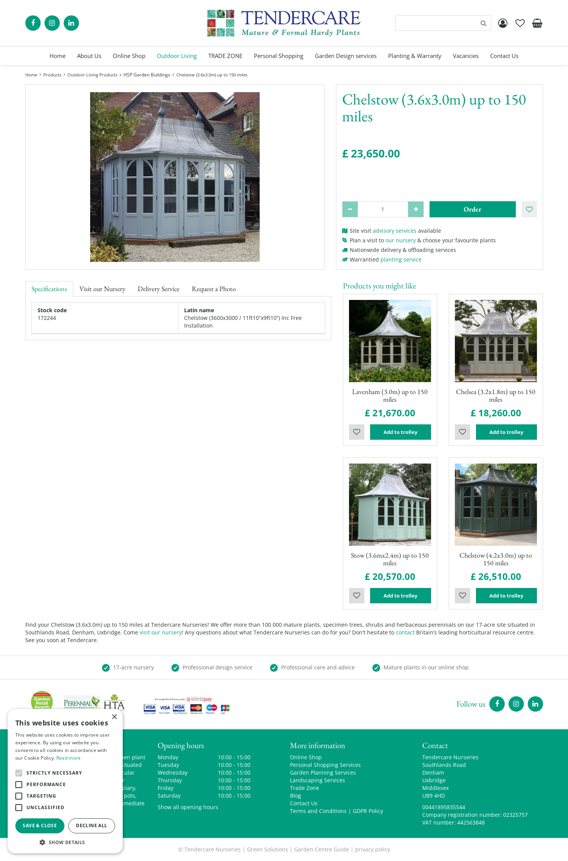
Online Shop (306, 757)
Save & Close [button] (40, 825)
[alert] (65, 781)
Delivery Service (158, 288)
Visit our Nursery (102, 288)
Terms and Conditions (318, 811)
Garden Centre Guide (321, 849)
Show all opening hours (188, 807)
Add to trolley (400, 432)
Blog (295, 795)
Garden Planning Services (323, 772)
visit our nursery (161, 632)
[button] (65, 842)
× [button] (114, 717)
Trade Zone (304, 787)
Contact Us (304, 803)
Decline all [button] (91, 825)
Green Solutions (267, 849)
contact (405, 632)
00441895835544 (443, 807)
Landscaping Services (317, 780)
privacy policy (372, 849)
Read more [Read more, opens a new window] (68, 758)
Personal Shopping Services (325, 764)
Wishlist (356, 432)
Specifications (49, 288)
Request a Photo (214, 288)
